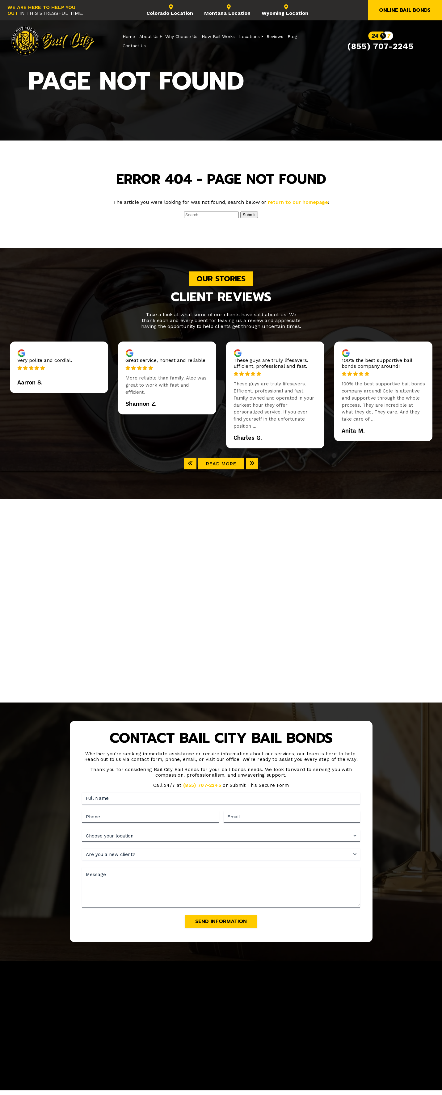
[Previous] (190, 463)
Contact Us (134, 45)
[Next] (252, 463)
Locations (249, 36)
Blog (292, 36)
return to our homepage (298, 202)
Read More (221, 464)
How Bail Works (218, 36)
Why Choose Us (181, 36)
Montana (227, 10)
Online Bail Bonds (405, 10)
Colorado (169, 10)
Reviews (275, 36)
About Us (148, 36)
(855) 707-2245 (380, 46)
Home (129, 36)
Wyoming (285, 10)
